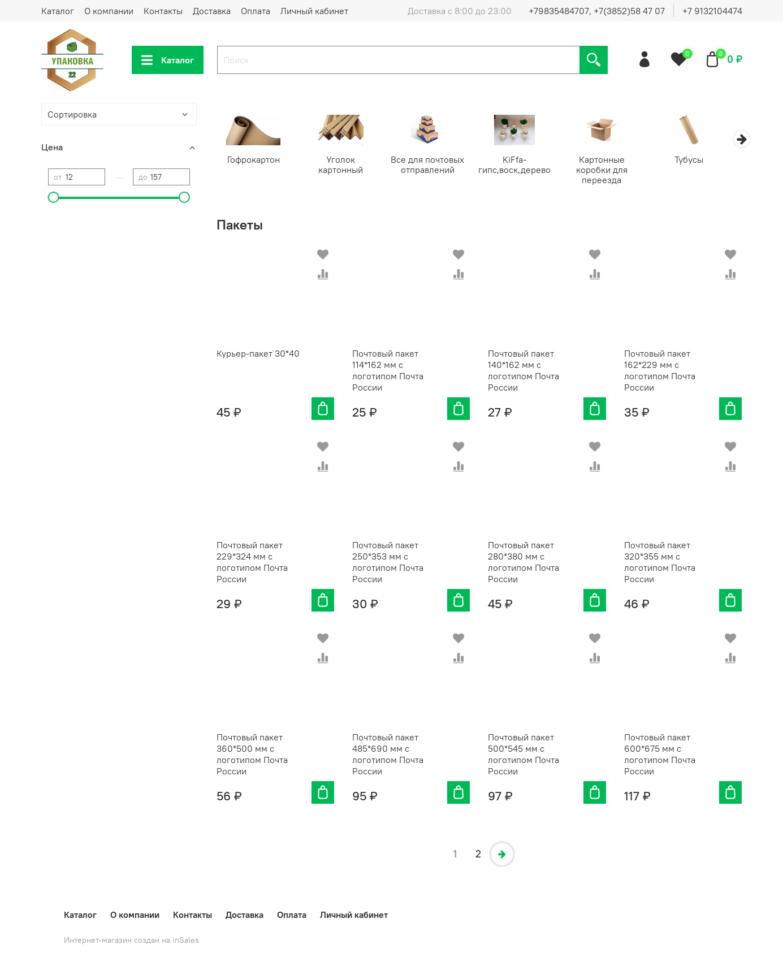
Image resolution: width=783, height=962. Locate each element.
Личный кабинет (314, 10)
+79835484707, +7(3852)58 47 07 (597, 10)
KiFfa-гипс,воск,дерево (524, 165)
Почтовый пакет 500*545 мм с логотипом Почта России (523, 755)
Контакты (163, 10)
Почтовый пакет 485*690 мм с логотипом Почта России (387, 755)
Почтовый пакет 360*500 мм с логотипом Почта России (252, 755)
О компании (108, 10)
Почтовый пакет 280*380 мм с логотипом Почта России (523, 563)
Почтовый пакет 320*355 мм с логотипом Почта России (659, 563)
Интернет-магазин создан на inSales (131, 940)
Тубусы (704, 160)
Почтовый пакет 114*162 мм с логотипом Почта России (387, 371)
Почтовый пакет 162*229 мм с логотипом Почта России (659, 371)
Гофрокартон (254, 160)
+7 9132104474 (712, 10)
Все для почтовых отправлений (434, 165)
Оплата (255, 10)
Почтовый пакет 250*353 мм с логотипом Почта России (387, 563)
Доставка (212, 10)
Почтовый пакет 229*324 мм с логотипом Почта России (252, 563)
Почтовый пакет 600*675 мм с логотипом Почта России (659, 755)
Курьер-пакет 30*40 (258, 354)
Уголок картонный (344, 160)
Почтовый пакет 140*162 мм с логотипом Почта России (523, 371)
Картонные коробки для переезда (614, 171)
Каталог (57, 10)
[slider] (53, 197)
